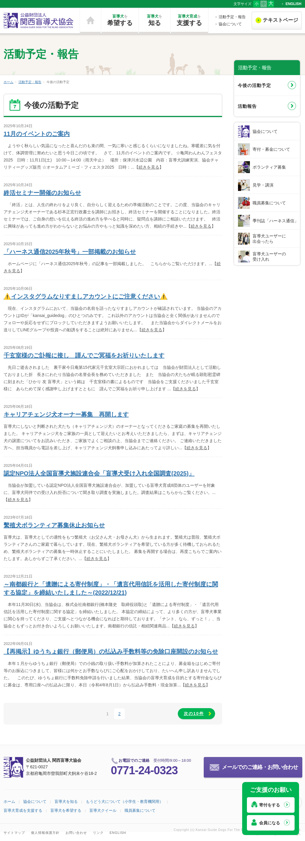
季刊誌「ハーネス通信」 (275, 220)
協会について (230, 24)
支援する (189, 20)
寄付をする (269, 805)
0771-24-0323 (144, 770)
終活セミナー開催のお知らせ (42, 192)
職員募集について (269, 202)
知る (154, 20)
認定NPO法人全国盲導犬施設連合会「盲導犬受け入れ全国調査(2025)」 (99, 473)
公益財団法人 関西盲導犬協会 (39, 20)
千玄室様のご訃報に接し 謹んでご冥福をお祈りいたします (84, 355)
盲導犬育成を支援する (23, 810)
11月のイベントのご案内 (37, 133)
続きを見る (149, 167)
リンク (98, 832)
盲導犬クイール (102, 810)
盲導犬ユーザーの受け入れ (269, 256)
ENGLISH (293, 4)
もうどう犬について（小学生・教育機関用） (124, 801)
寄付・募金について (271, 149)
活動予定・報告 (232, 17)
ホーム (90, 20)
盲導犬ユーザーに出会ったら (269, 239)
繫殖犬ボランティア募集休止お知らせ (54, 525)
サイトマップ (14, 832)
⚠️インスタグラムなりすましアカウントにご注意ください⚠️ (85, 296)
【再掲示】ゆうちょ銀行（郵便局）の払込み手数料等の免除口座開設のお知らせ (111, 651)
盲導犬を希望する (65, 810)
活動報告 (247, 106)
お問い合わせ (76, 832)
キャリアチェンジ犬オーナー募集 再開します (66, 414)
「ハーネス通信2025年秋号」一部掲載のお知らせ (70, 251)
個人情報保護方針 (45, 832)
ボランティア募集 (269, 167)
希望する (120, 20)
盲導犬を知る (66, 801)
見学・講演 (263, 185)
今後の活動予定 (254, 85)
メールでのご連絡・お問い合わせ (260, 767)
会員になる (269, 822)
